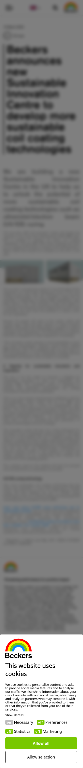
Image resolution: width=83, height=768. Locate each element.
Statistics (22, 731)
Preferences (56, 722)
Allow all (41, 743)
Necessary (23, 722)
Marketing (52, 731)
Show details (14, 715)
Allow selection (41, 757)
